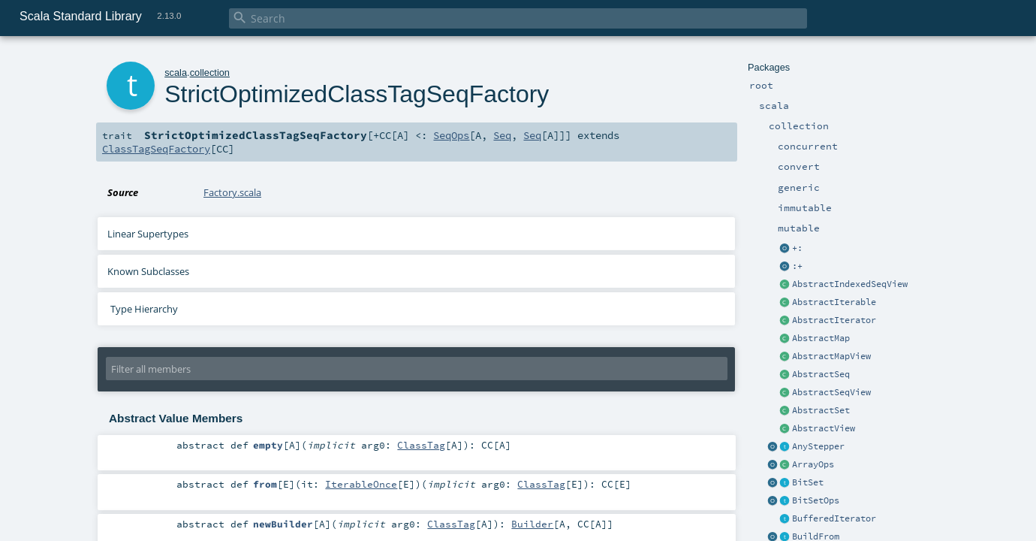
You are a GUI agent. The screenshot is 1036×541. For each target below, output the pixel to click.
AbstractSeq (821, 374)
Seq (502, 135)
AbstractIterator (834, 320)
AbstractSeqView (831, 392)
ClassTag (421, 445)
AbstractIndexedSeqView (850, 284)
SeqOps (451, 135)
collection (210, 72)
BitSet (808, 482)
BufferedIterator (834, 518)
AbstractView (823, 428)
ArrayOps (813, 464)
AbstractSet (821, 410)
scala (175, 72)
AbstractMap (821, 338)
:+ (797, 266)
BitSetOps (815, 500)
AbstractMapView (831, 356)
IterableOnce (361, 484)
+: (797, 248)
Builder (532, 524)
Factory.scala (232, 192)
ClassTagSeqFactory (156, 149)
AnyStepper (818, 446)
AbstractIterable (834, 302)
